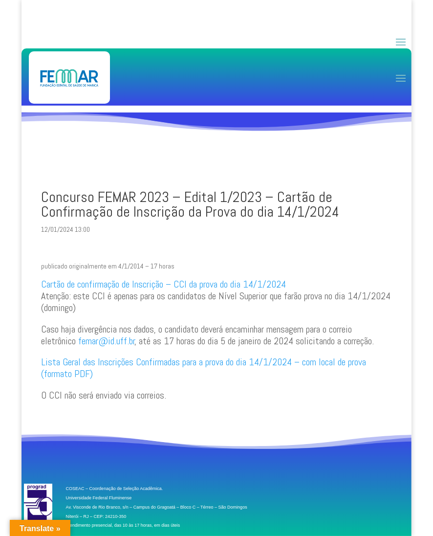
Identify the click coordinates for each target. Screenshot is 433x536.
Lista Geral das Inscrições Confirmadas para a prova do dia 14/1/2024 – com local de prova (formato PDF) (203, 368)
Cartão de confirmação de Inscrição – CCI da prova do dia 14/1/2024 (163, 284)
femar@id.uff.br (106, 341)
